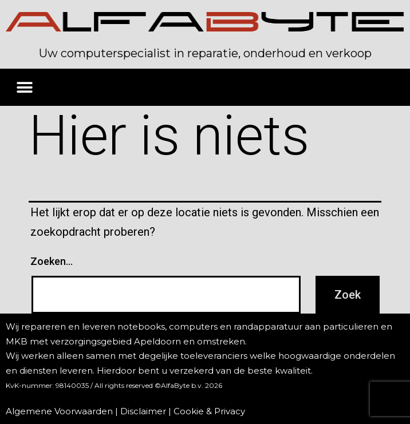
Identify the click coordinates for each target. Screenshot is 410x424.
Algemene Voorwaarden (59, 411)
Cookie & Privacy (209, 411)
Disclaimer (143, 411)
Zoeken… (51, 261)
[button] (24, 87)
